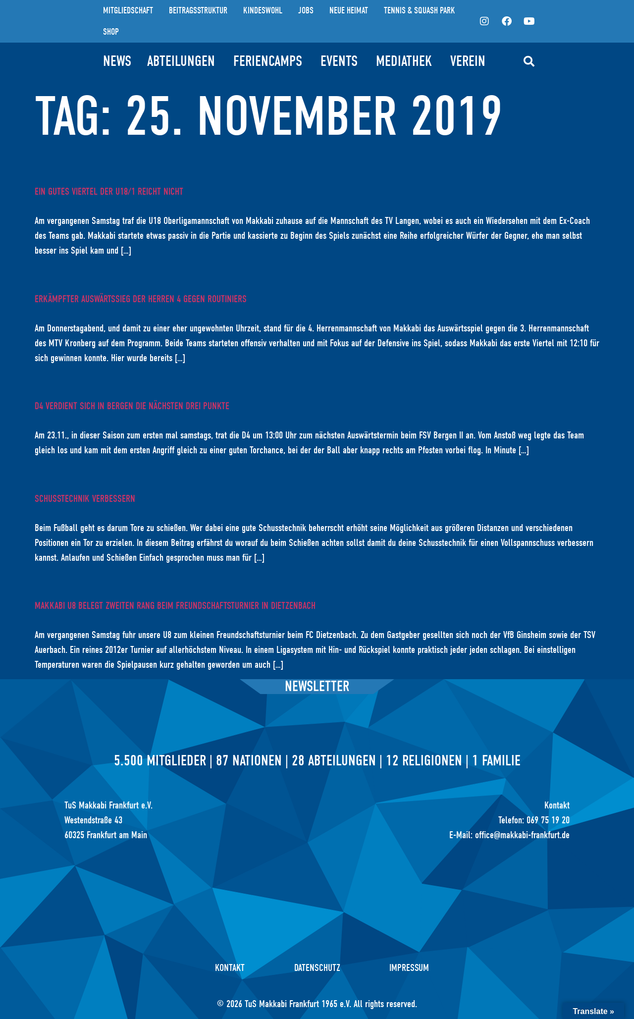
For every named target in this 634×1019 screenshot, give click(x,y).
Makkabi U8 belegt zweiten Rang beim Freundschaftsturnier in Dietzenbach (175, 605)
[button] (529, 61)
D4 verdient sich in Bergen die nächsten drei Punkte (132, 406)
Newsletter (317, 686)
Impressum (409, 967)
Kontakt (230, 967)
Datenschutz (317, 967)
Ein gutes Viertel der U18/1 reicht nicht (109, 191)
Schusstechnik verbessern (85, 498)
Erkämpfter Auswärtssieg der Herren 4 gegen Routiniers (141, 299)
